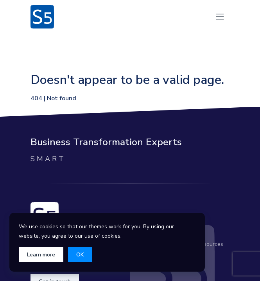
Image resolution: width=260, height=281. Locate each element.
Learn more (41, 254)
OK (80, 254)
